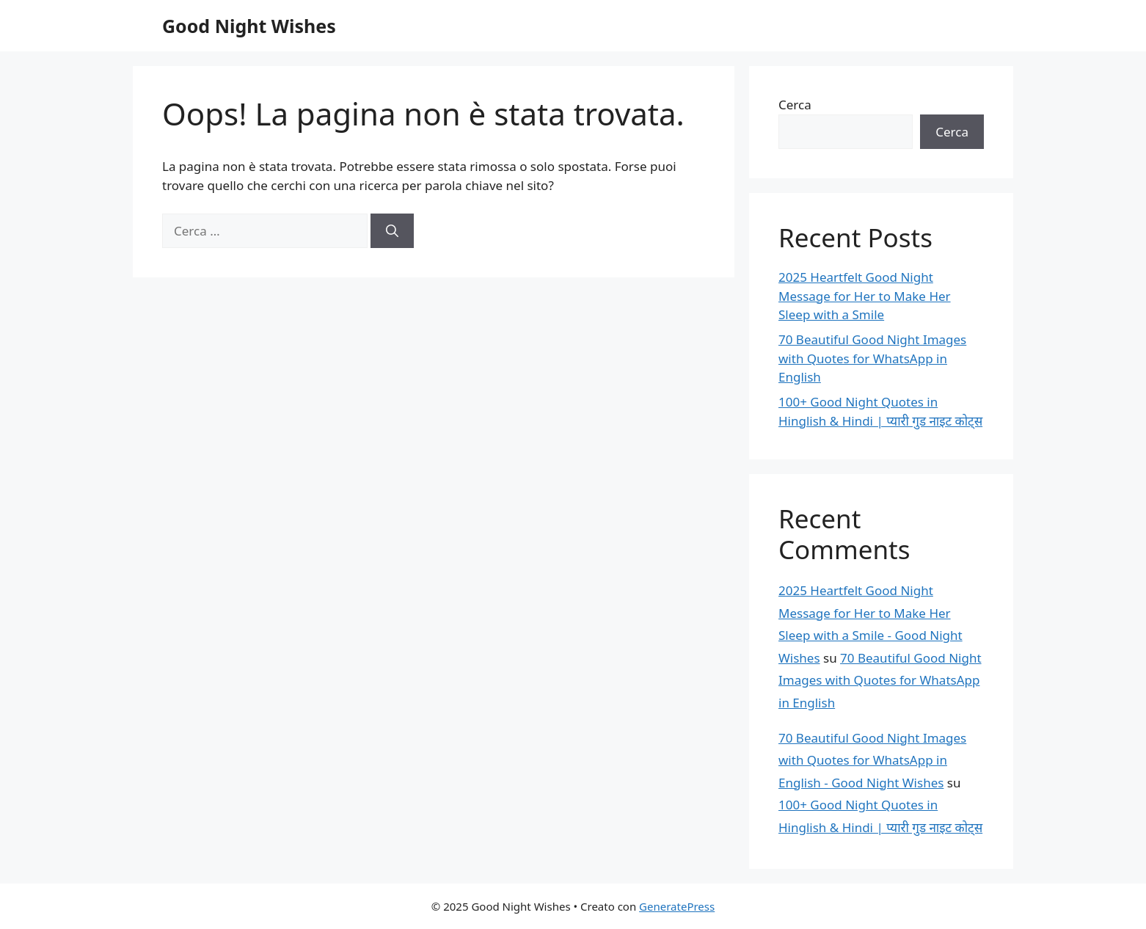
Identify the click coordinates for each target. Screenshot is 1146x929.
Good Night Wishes (249, 25)
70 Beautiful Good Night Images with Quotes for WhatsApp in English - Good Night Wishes (872, 760)
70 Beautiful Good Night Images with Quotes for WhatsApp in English (872, 358)
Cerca (794, 104)
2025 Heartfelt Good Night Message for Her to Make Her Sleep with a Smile (864, 296)
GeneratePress (677, 906)
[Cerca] (392, 231)
